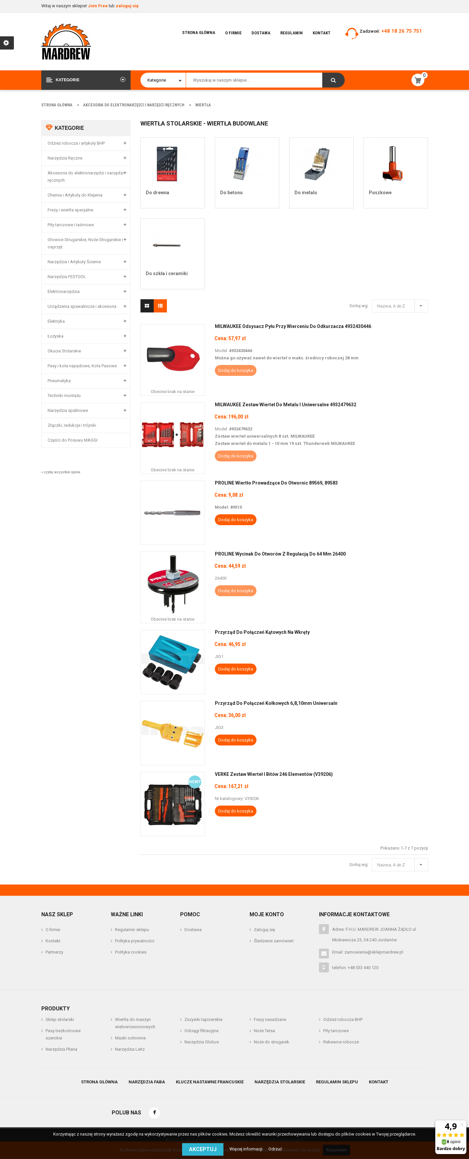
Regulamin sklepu (132, 929)
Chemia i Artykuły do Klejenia (75, 195)
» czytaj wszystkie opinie (60, 472)
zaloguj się (127, 5)
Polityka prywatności (134, 940)
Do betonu (231, 192)
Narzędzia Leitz (130, 1049)
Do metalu (305, 192)
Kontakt (322, 32)
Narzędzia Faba (147, 1081)
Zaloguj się (264, 929)
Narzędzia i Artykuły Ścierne (74, 261)
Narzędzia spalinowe (68, 410)
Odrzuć (275, 1148)
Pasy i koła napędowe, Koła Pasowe (82, 365)
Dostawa (261, 32)
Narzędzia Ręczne (65, 158)
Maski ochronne (130, 1037)
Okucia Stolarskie (64, 350)
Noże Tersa (264, 1030)
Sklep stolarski (60, 1019)
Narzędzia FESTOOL (67, 276)
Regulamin (291, 32)
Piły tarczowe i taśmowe (71, 224)
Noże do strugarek (271, 1041)
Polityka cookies (130, 952)
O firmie (233, 32)
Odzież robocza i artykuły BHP (76, 143)
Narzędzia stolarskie (279, 1081)
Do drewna (157, 192)
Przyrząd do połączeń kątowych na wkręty (262, 632)
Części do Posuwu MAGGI (73, 440)
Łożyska (55, 336)
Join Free (98, 5)
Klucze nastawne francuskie (210, 1081)
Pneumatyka (59, 380)
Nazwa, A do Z (401, 305)
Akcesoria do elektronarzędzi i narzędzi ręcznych (86, 176)
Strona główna (198, 32)
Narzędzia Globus (201, 1041)
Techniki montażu (64, 395)
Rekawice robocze (341, 1041)
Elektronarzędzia (64, 291)
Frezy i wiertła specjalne (70, 209)
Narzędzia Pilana (61, 1049)
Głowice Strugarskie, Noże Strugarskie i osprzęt (85, 243)
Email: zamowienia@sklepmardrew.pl (367, 952)
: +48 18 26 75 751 (400, 31)
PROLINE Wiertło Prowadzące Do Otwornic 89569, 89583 (276, 483)
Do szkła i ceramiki (167, 273)
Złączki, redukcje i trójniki (72, 425)
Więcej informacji (246, 1148)
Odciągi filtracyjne (201, 1030)
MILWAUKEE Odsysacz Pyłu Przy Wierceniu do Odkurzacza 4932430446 (293, 326)
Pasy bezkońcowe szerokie (63, 1034)
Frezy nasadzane (270, 1019)
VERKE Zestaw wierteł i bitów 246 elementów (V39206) (274, 774)
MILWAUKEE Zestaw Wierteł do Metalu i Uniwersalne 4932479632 (285, 404)
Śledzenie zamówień (273, 940)
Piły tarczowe (336, 1030)
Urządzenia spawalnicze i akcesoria (82, 306)
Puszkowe (380, 192)
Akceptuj (202, 1149)
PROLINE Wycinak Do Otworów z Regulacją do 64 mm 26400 (280, 554)
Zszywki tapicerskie (203, 1019)
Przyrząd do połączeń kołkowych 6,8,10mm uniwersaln (276, 703)
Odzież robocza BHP (343, 1019)
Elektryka (56, 321)
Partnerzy (54, 952)
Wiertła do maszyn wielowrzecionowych (135, 1023)
